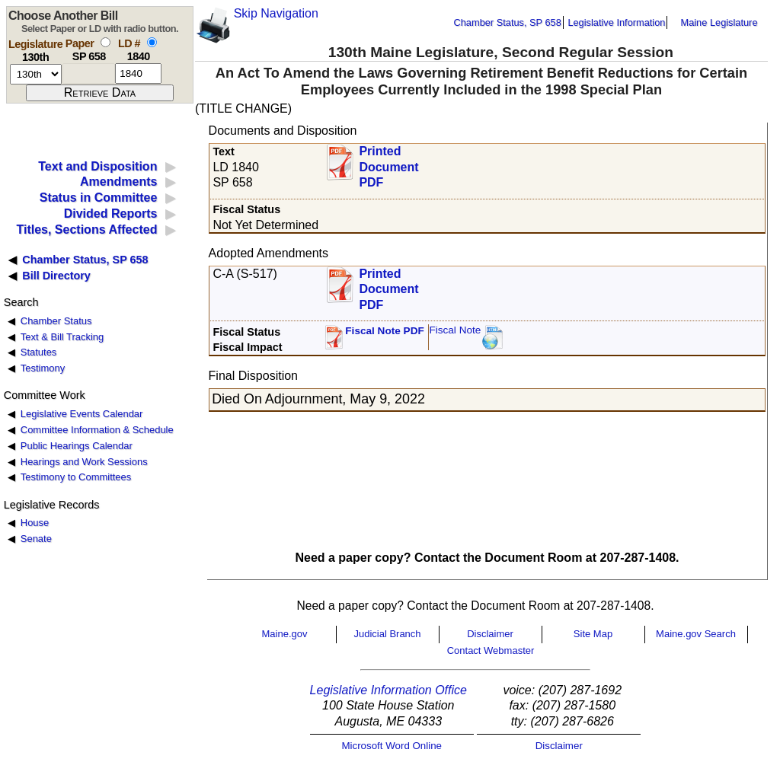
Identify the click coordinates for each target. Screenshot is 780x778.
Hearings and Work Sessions (84, 461)
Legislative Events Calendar (82, 413)
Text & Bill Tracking (62, 337)
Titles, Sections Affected (86, 229)
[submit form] (100, 92)
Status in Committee (99, 197)
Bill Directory (56, 275)
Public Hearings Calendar (77, 445)
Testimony (43, 368)
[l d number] (138, 73)
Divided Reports (111, 213)
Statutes (39, 352)
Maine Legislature (718, 22)
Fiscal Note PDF (384, 330)
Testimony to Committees (76, 477)
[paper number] (88, 73)
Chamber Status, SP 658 (507, 22)
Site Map (593, 633)
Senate (36, 538)
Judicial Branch (386, 633)
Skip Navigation (276, 13)
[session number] (36, 74)
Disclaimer (490, 633)
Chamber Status (56, 321)
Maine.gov (285, 633)
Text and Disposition (97, 166)
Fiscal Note (455, 330)
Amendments (118, 181)
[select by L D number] (152, 42)
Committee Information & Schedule (97, 429)
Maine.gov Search (696, 633)
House (35, 522)
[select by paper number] (105, 42)
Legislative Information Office (388, 690)
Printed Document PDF (388, 162)
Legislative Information (616, 22)
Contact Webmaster (491, 650)
